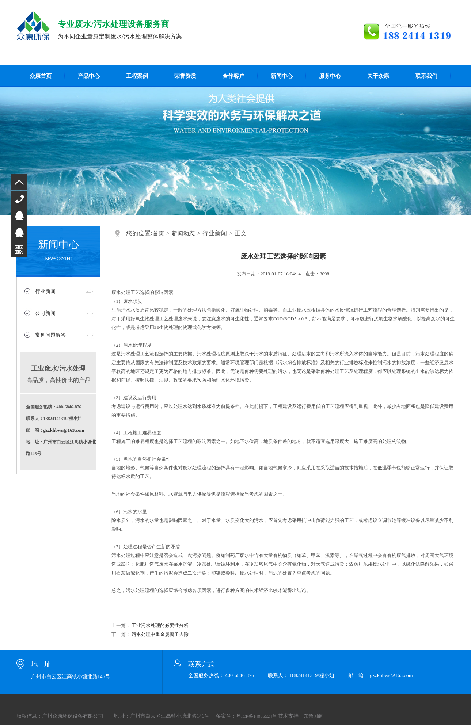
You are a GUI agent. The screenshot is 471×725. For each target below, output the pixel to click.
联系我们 (426, 76)
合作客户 (233, 76)
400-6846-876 (19, 199)
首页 (158, 233)
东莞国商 (313, 716)
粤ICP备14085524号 (256, 716)
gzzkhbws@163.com (63, 430)
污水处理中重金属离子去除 (160, 634)
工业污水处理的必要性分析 (160, 625)
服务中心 (330, 76)
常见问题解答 (50, 335)
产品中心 (89, 76)
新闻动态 (183, 233)
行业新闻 (45, 291)
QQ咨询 (19, 215)
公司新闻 (45, 313)
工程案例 (137, 76)
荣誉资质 (185, 76)
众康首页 (41, 76)
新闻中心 (282, 76)
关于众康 (378, 76)
